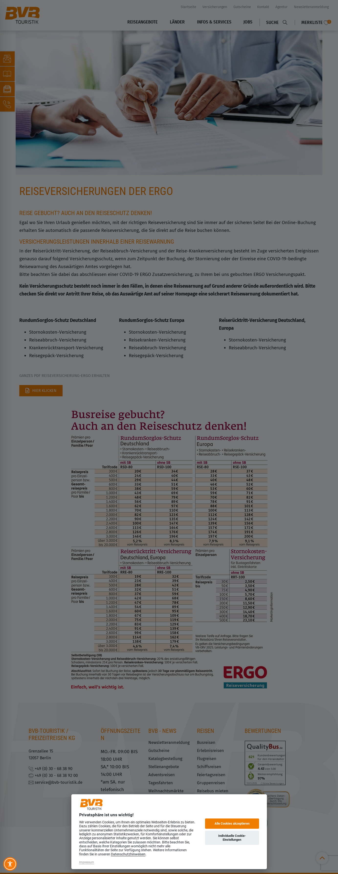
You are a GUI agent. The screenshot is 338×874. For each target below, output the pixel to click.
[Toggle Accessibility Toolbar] (10, 864)
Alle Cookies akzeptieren (232, 823)
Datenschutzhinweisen (128, 854)
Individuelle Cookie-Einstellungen (232, 837)
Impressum (86, 862)
